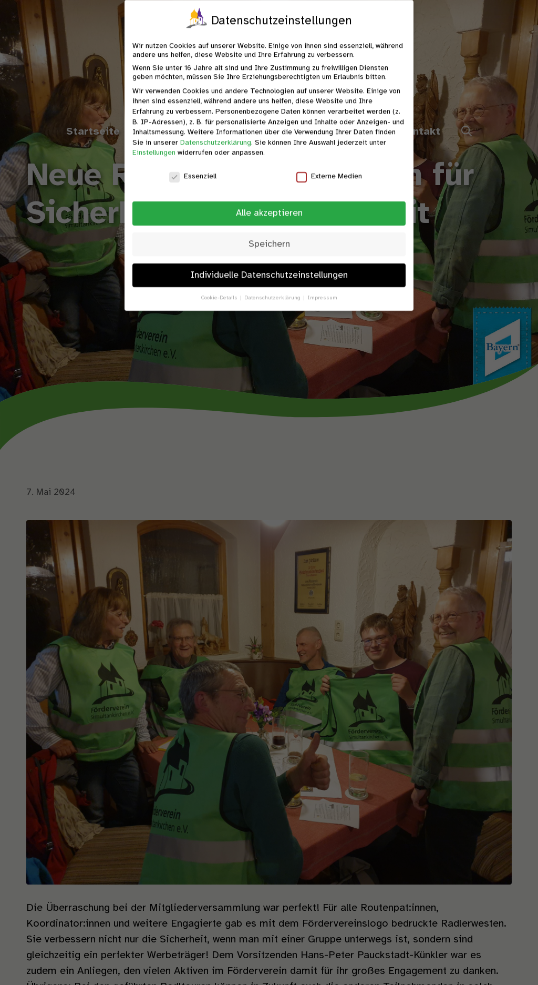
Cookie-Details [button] (220, 288)
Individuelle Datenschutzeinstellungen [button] (269, 266)
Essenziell (192, 167)
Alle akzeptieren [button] (269, 204)
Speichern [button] (269, 235)
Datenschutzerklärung (215, 134)
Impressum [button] (322, 288)
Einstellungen (153, 144)
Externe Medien (329, 167)
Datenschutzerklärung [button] (273, 288)
